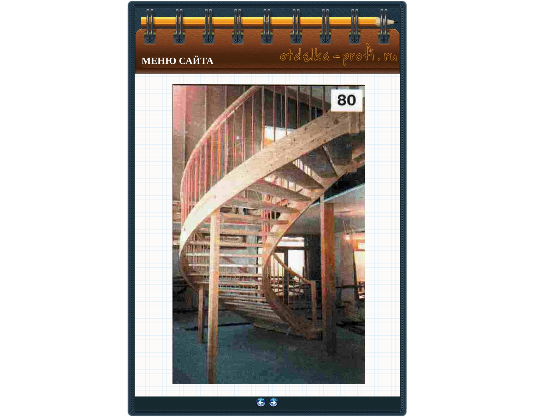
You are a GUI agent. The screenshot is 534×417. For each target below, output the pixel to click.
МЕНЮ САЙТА (178, 60)
